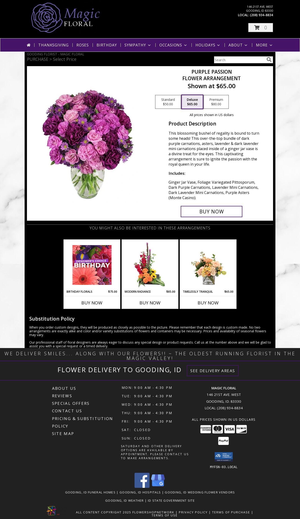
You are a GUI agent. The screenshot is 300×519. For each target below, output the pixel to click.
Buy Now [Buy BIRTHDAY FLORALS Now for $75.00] (91, 303)
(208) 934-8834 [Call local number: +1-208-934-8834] (261, 15)
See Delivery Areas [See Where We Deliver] (212, 370)
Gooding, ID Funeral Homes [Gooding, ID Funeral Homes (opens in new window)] (90, 492)
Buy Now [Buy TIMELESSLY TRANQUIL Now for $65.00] (208, 303)
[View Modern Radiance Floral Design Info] (150, 264)
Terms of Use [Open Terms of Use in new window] (165, 515)
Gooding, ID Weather (124, 500)
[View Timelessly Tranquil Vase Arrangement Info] (208, 264)
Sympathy (137, 45)
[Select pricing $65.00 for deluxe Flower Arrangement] (192, 102)
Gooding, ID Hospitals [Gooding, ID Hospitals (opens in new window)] (140, 492)
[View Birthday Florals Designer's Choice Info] (92, 265)
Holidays (208, 45)
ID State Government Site (171, 500)
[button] (260, 27)
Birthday (107, 45)
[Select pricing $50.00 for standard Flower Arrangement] (168, 102)
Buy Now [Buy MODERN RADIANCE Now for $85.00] (150, 303)
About (238, 45)
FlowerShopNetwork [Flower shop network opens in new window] (153, 512)
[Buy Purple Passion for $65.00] (211, 211)
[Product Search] (239, 60)
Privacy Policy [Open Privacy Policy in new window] (193, 512)
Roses (82, 45)
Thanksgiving (53, 45)
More (264, 45)
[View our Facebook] (142, 486)
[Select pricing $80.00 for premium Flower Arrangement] (216, 102)
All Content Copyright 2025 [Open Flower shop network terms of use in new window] (103, 512)
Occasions (173, 45)
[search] (269, 59)
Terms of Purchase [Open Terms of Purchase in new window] (231, 512)
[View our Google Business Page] (157, 486)
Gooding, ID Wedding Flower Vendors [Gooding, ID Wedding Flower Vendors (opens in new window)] (200, 492)
